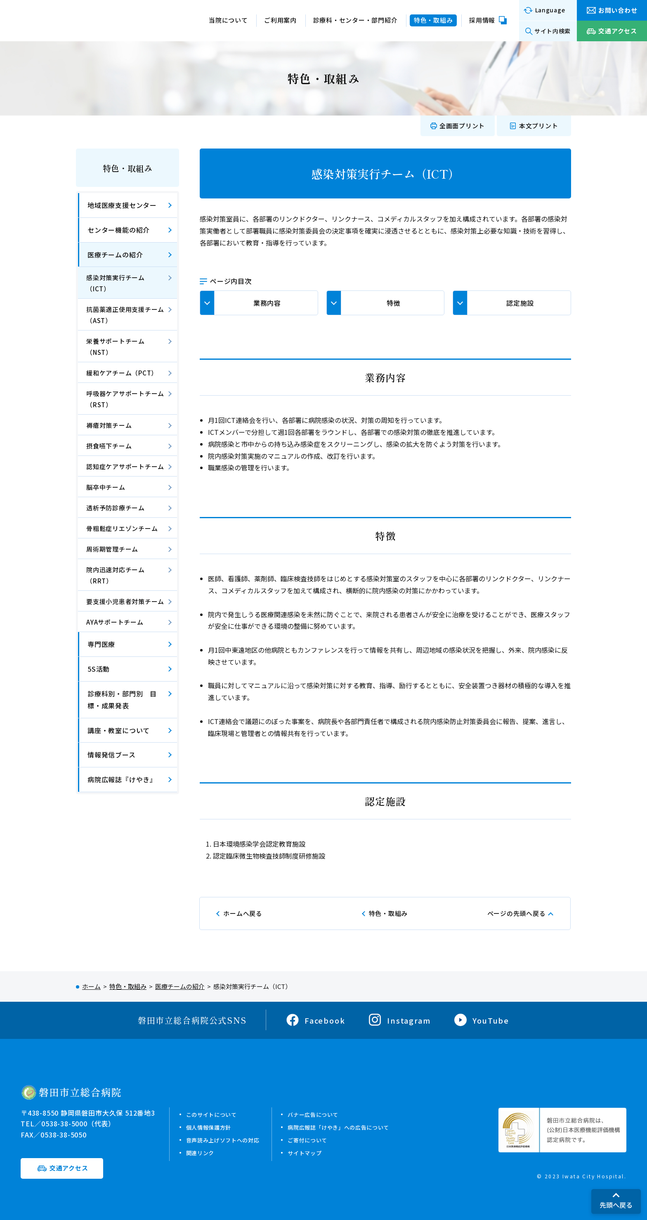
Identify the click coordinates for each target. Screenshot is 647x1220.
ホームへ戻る (242, 913)
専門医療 (101, 644)
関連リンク (202, 1152)
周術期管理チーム (112, 549)
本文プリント (538, 125)
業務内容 (267, 303)
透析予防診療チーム (115, 507)
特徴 (394, 303)
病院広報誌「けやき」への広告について (357, 1127)
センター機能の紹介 (118, 230)
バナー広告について (328, 1114)
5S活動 (98, 669)
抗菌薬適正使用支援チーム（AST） (125, 315)
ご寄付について (322, 1139)
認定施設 (520, 303)
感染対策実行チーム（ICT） (115, 283)
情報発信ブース (111, 755)
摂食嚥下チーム (109, 445)
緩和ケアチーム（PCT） (122, 372)
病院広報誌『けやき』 (122, 779)
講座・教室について (118, 730)
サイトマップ (318, 1152)
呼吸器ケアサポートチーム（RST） (125, 399)
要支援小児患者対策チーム (125, 601)
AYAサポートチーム (115, 622)
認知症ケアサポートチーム (125, 466)
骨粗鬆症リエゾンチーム (122, 528)
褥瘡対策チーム (109, 425)
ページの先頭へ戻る (516, 913)
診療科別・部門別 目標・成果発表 (122, 699)
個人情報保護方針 (212, 1127)
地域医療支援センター (122, 205)
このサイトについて (215, 1114)
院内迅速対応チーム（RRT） (115, 575)
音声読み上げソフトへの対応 (228, 1139)
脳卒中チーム (105, 487)
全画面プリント (462, 125)
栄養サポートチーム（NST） (115, 346)
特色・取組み (127, 168)
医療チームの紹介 (115, 255)
